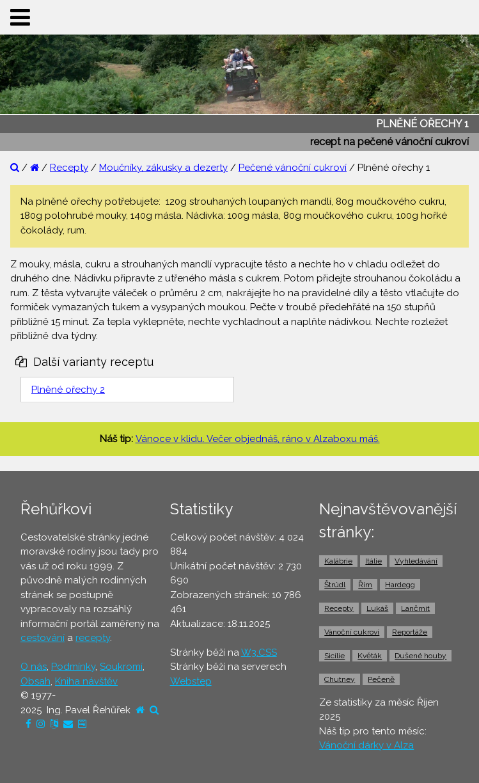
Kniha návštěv (86, 681)
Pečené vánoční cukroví (293, 167)
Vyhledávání (416, 561)
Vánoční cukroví (351, 632)
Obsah (35, 681)
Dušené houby (420, 655)
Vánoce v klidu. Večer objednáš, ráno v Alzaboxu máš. (258, 439)
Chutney (339, 679)
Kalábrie (338, 561)
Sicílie (334, 655)
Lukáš (377, 608)
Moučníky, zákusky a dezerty (163, 167)
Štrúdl (334, 584)
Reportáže (409, 632)
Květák (369, 655)
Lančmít (415, 608)
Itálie (373, 561)
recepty (92, 638)
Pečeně (381, 679)
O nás (33, 666)
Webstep (191, 681)
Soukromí (121, 666)
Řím (365, 584)
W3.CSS (259, 652)
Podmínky (73, 666)
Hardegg (400, 584)
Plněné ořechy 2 (68, 389)
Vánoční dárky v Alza (366, 745)
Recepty (69, 167)
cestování (42, 638)
